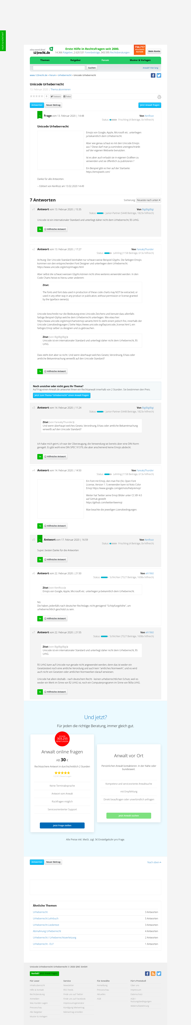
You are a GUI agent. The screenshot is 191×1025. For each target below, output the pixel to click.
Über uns (135, 985)
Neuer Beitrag (53, 105)
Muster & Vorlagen (140, 60)
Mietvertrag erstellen (73, 1012)
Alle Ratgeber (36, 1012)
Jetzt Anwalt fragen (150, 105)
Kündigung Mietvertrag (73, 1008)
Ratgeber (68, 52)
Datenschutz (136, 994)
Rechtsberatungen (120, 52)
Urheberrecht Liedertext (46, 925)
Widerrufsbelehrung (140, 1006)
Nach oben (154, 862)
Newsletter (68, 985)
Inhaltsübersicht (37, 985)
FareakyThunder (145, 249)
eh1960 (150, 573)
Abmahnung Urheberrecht (47, 931)
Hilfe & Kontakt (3, 41)
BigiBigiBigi (148, 209)
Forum (105, 60)
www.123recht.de (38, 75)
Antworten (36, 105)
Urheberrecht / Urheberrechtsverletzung (54, 937)
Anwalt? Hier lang (150, 68)
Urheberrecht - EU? (43, 944)
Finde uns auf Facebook (74, 999)
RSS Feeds (68, 990)
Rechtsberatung (37, 994)
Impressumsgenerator (73, 1003)
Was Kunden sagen (39, 1003)
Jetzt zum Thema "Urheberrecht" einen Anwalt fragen (62, 395)
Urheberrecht (64, 75)
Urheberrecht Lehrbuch (45, 918)
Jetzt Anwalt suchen (129, 815)
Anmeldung (102, 985)
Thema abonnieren (61, 89)
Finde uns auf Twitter (73, 994)
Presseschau (36, 1008)
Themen (45, 60)
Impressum (136, 990)
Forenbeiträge (92, 52)
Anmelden (34, 999)
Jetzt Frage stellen (62, 825)
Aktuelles (101, 994)
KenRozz (149, 116)
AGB (99, 999)
